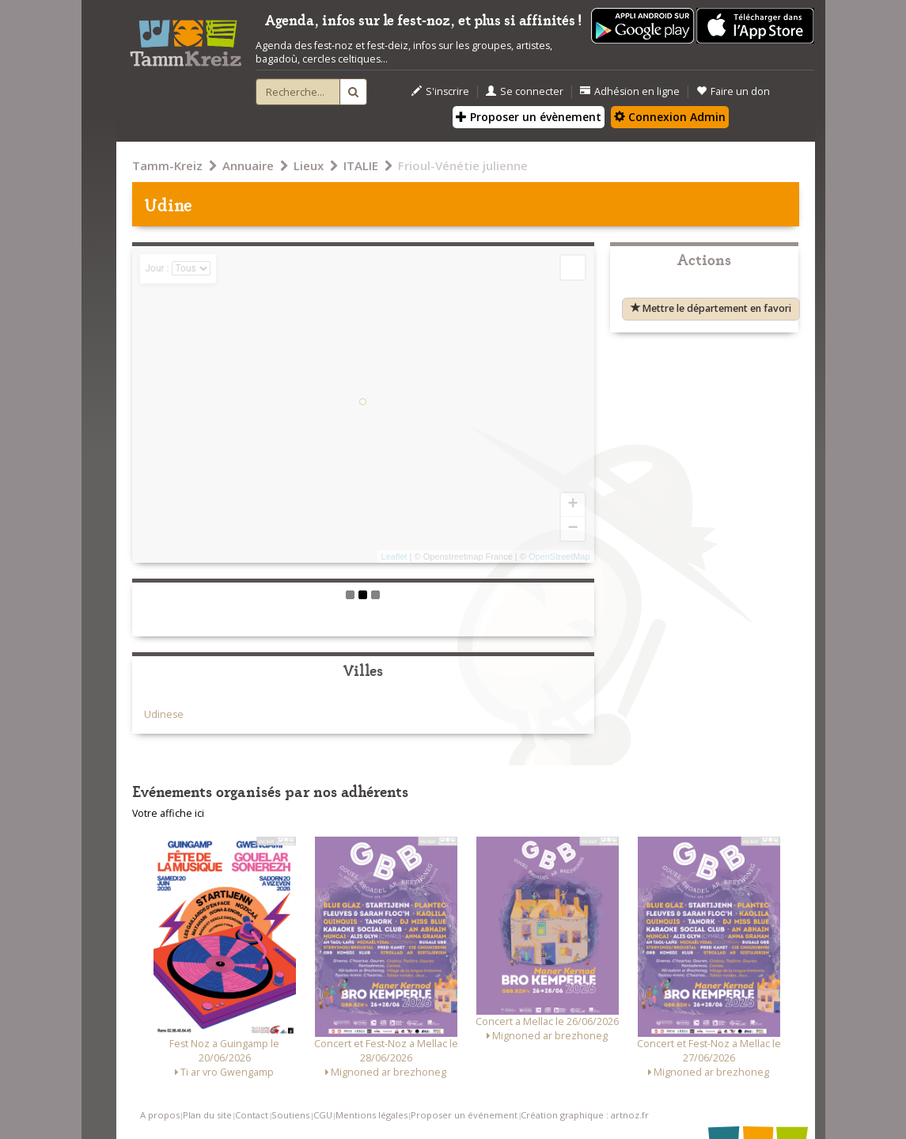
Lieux (309, 165)
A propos (160, 1115)
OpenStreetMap (559, 556)
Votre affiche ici (168, 813)
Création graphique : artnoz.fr (585, 1115)
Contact (251, 1115)
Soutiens (290, 1115)
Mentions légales (371, 1115)
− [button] (572, 529)
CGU (322, 1115)
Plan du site (207, 1115)
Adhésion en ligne (630, 91)
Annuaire (248, 165)
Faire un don (733, 91)
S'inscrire (440, 91)
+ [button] (572, 505)
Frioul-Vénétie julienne (463, 165)
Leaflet (394, 556)
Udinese (164, 714)
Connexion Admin (670, 116)
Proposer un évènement (528, 116)
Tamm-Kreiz (167, 165)
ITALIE (360, 165)
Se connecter (524, 91)
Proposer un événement (464, 1115)
